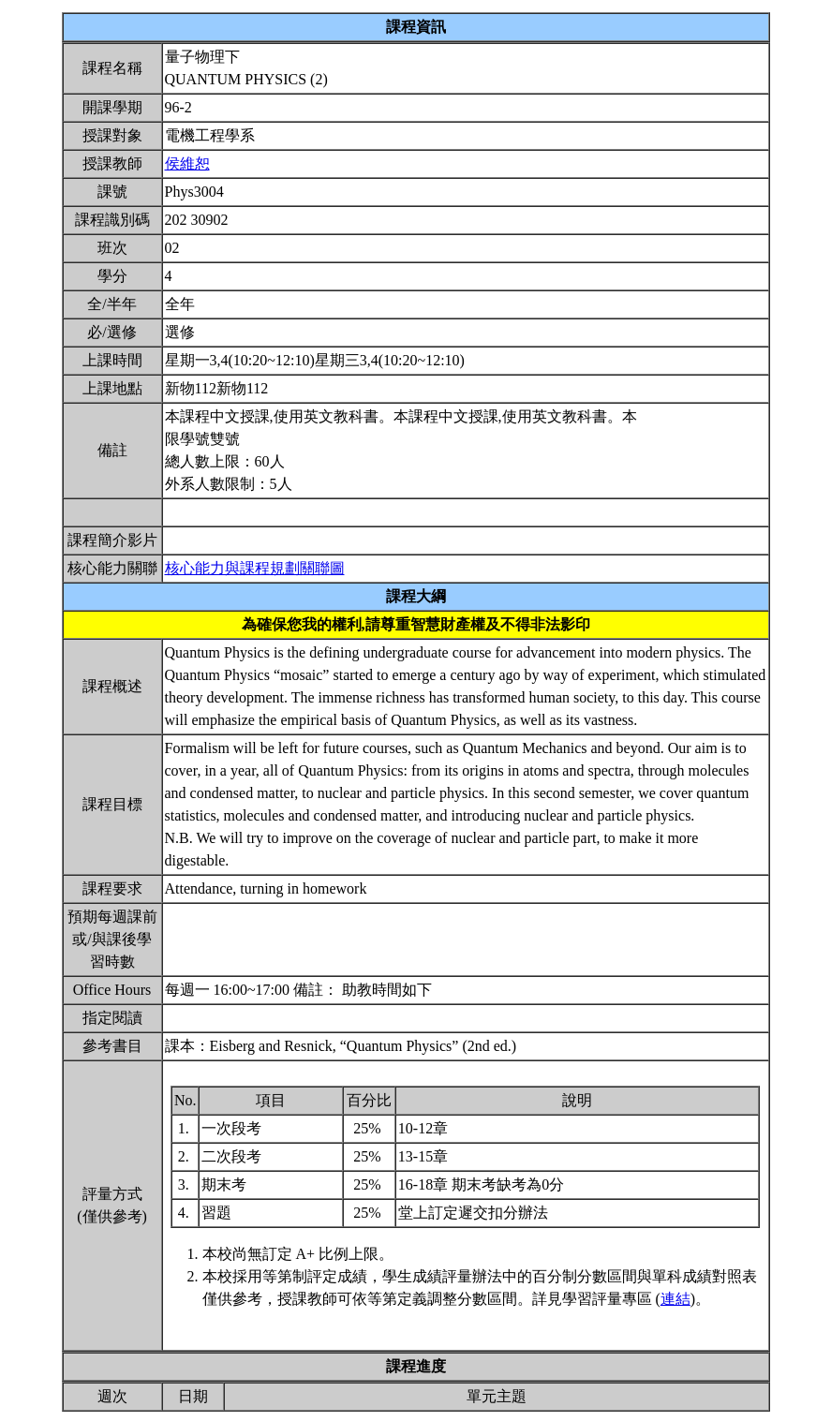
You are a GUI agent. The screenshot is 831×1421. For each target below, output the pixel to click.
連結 (675, 1299)
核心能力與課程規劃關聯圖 (255, 568)
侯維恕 (187, 163)
